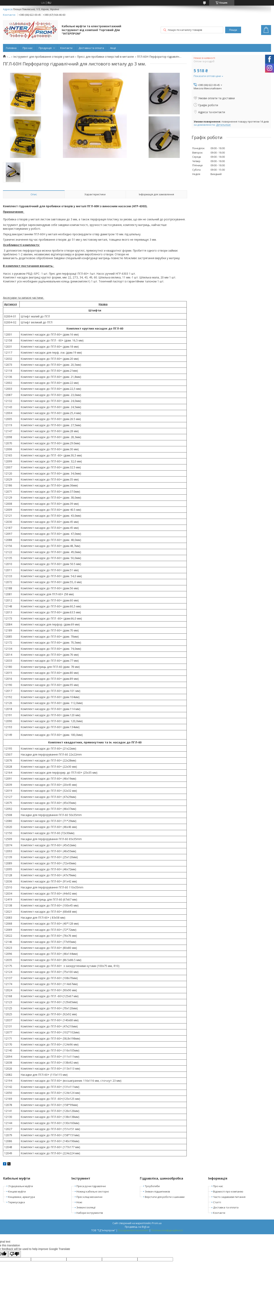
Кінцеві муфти (17, 1191)
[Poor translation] (14, 1254)
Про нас (28, 48)
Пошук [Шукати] (233, 29)
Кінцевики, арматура (21, 1197)
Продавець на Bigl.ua (137, 1226)
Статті (217, 1202)
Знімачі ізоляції (85, 1207)
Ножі (79, 1202)
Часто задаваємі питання (229, 1197)
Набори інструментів (89, 1213)
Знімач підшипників (157, 1191)
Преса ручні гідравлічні (91, 1186)
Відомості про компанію (228, 1191)
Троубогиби (152, 1186)
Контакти (66, 48)
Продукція (45, 48)
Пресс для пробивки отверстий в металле (105, 56)
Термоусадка (16, 1202)
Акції (113, 48)
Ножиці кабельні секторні (92, 1191)
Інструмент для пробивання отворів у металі (43, 56)
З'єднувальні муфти (20, 1186)
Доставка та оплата (91, 48)
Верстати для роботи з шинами (165, 1197)
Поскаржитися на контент (133, 1230)
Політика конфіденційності (167, 1230)
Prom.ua (157, 1223)
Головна (11, 48)
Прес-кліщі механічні (89, 1197)
